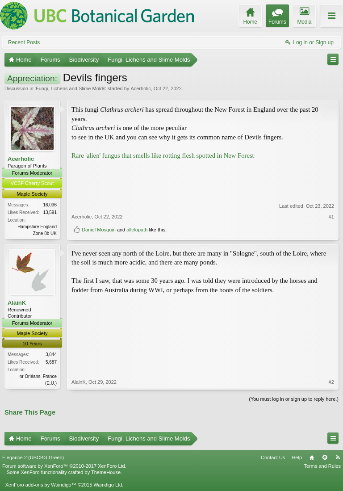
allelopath (136, 229)
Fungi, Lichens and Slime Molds (70, 88)
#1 (331, 216)
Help (297, 457)
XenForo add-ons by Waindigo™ (40, 484)
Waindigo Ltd (107, 484)
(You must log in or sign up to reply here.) (294, 399)
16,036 (50, 204)
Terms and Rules (322, 466)
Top (325, 457)
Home (312, 457)
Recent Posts (24, 42)
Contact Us (273, 457)
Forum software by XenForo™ (64, 466)
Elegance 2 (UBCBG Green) (33, 457)
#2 (331, 382)
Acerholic (140, 88)
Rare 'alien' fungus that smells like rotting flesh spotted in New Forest (162, 155)
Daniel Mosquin (99, 229)
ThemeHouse (106, 472)
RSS (338, 457)
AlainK (17, 302)
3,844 (51, 354)
